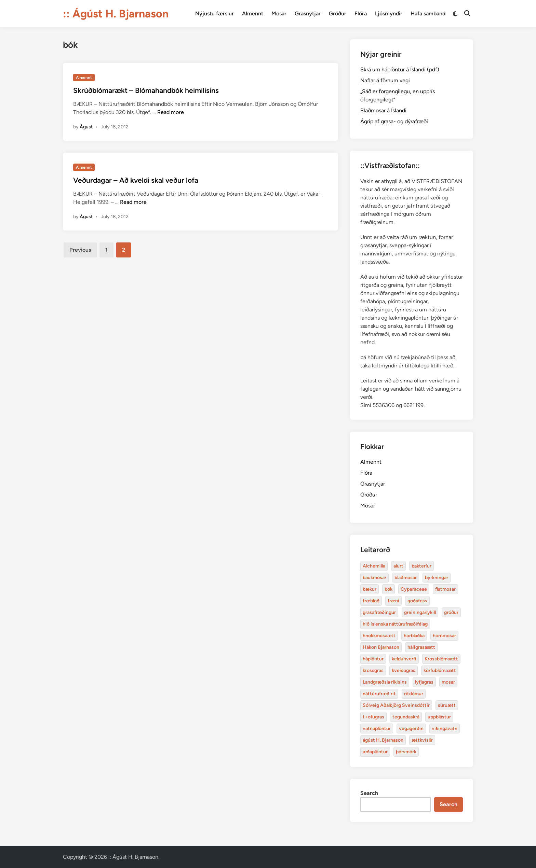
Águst (86, 127)
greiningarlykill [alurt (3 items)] (420, 612)
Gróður (337, 13)
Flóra (360, 13)
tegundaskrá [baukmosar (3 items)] (405, 717)
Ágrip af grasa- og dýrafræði (394, 121)
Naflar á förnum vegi (385, 80)
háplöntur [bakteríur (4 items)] (373, 659)
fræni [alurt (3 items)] (393, 601)
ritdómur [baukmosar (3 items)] (413, 694)
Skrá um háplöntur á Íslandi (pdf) (399, 69)
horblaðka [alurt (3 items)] (414, 636)
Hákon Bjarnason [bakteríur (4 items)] (381, 647)
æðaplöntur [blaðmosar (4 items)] (375, 752)
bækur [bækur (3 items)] (369, 589)
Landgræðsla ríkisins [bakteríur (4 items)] (385, 682)
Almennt (252, 13)
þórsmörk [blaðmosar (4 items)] (406, 752)
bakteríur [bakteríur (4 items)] (421, 566)
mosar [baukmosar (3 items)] (448, 682)
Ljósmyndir (388, 13)
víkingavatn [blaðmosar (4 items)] (444, 728)
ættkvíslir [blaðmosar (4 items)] (422, 740)
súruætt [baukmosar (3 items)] (447, 705)
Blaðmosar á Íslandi (383, 110)
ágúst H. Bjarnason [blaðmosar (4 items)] (383, 740)
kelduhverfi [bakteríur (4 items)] (404, 659)
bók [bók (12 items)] (388, 589)
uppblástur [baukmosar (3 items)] (439, 717)
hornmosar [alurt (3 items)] (444, 636)
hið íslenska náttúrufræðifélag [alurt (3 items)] (395, 624)
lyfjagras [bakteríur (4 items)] (424, 682)
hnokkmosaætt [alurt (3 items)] (379, 636)
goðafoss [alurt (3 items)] (417, 601)
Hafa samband (428, 13)
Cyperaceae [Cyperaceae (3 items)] (414, 589)
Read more (170, 112)
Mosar (278, 13)
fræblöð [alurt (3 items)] (371, 601)
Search (369, 793)
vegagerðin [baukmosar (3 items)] (411, 728)
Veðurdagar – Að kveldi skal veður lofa (135, 180)
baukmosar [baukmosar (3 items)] (374, 577)
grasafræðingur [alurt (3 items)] (379, 612)
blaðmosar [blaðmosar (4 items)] (405, 577)
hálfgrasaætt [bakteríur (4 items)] (421, 647)
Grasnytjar (308, 13)
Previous (80, 250)
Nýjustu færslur (214, 13)
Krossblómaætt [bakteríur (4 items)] (441, 659)
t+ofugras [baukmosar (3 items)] (373, 717)
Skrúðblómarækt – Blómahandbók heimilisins (146, 90)
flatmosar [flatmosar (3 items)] (445, 589)
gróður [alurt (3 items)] (451, 612)
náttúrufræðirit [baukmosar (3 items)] (379, 694)
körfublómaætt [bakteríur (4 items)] (440, 670)
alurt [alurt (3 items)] (398, 566)
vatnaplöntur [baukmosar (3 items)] (377, 728)
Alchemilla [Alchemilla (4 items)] (374, 566)
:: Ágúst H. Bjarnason (116, 13)
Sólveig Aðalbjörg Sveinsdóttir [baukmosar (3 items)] (396, 705)
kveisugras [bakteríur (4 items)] (403, 670)
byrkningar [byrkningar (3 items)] (436, 577)
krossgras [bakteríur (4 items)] (373, 670)
